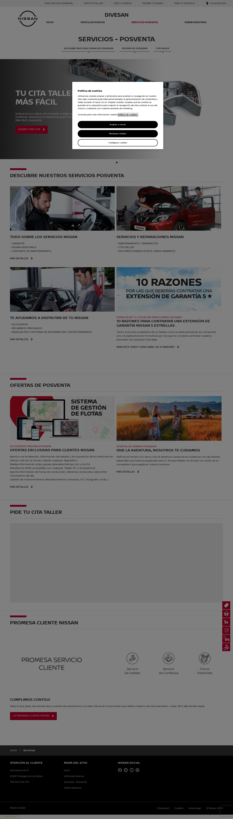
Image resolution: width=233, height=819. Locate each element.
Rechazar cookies (117, 133)
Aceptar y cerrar (118, 124)
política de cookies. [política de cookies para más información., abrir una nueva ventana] (128, 114)
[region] (117, 115)
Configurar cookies (117, 143)
